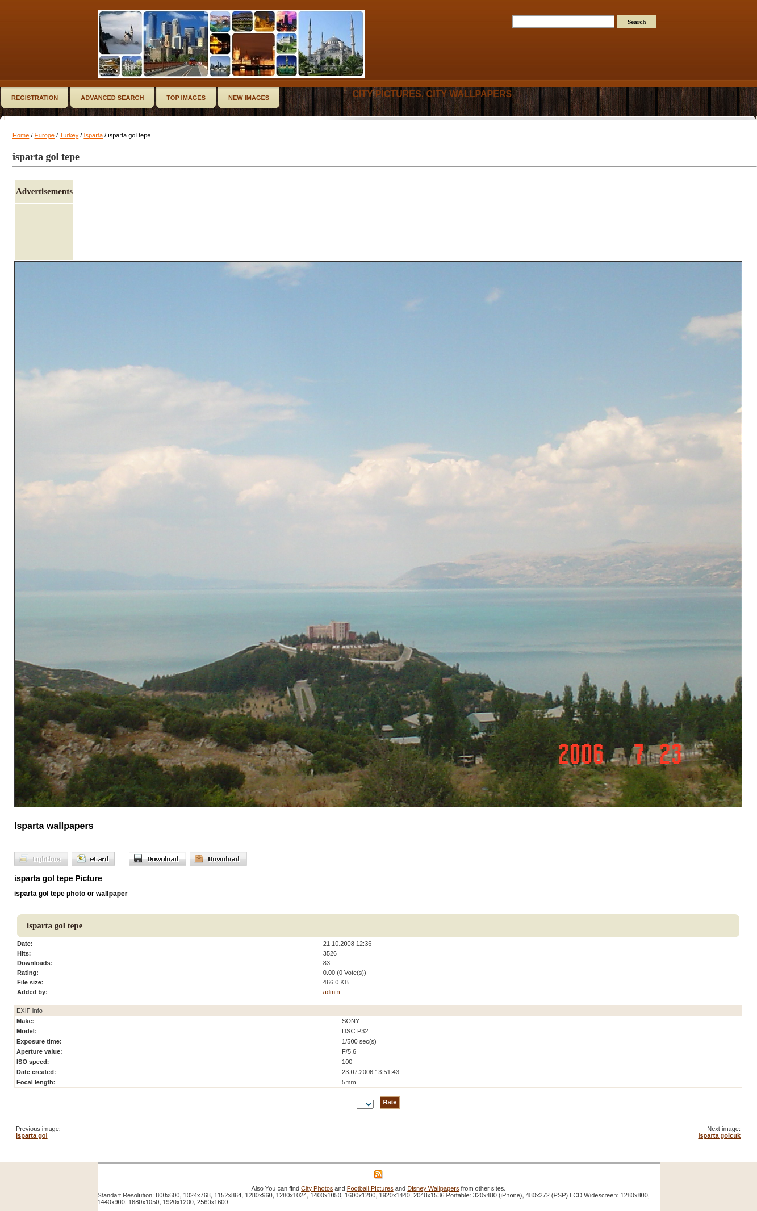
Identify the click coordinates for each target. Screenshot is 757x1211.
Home (20, 135)
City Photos (317, 1188)
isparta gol (32, 1135)
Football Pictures (370, 1188)
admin (331, 991)
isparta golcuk (719, 1135)
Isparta (93, 135)
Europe (45, 135)
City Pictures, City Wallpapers (432, 94)
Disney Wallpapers (433, 1188)
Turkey (69, 135)
